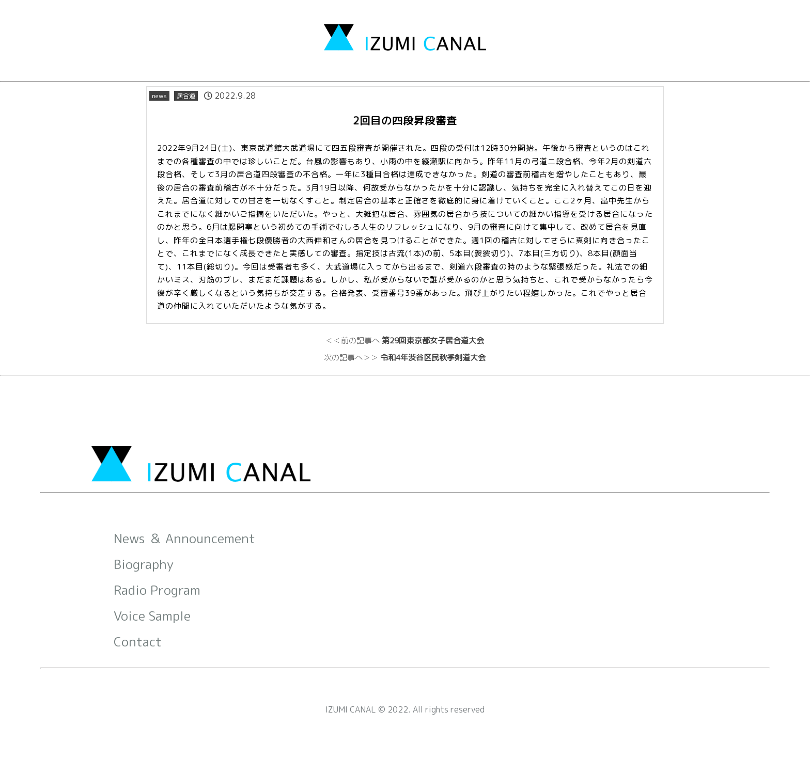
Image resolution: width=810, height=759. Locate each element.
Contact (138, 641)
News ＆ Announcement (184, 538)
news (159, 95)
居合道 (186, 95)
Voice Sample (152, 616)
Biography (144, 564)
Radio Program (157, 590)
